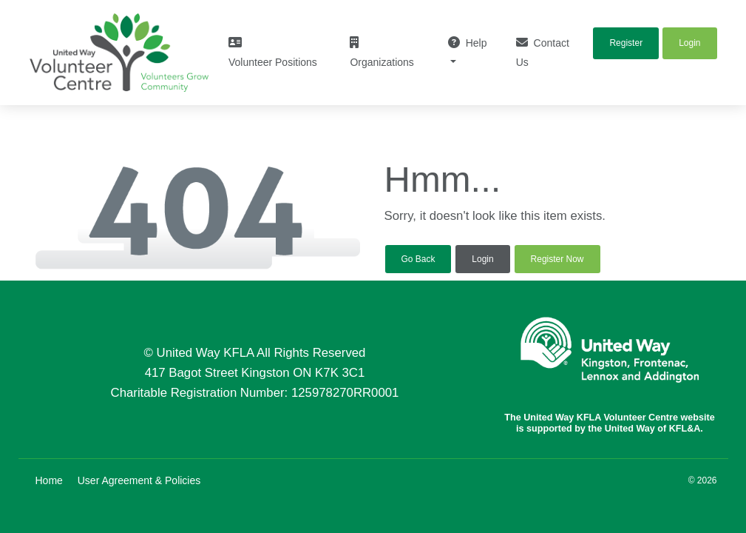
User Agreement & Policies (139, 480)
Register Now (557, 259)
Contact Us (542, 52)
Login (482, 259)
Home (49, 480)
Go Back (418, 259)
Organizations (381, 52)
